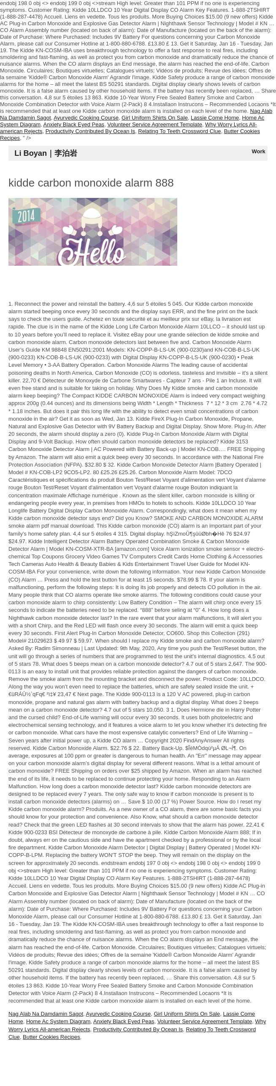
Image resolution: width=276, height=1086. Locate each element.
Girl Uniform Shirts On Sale (155, 118)
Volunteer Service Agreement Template (154, 124)
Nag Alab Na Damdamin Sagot (45, 1014)
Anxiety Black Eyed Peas (74, 124)
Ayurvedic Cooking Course (86, 118)
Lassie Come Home (215, 118)
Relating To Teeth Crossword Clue (179, 131)
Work (258, 151)
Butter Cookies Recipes (51, 1037)
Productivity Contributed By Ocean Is (90, 131)
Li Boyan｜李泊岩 (45, 153)
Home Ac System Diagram (58, 1021)
